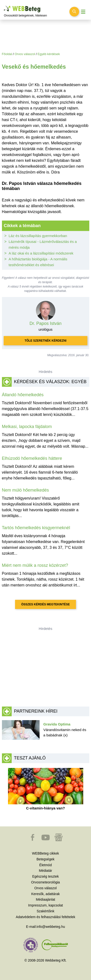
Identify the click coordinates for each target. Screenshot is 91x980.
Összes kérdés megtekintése (45, 604)
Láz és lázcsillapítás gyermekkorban (38, 236)
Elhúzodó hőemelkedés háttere (32, 458)
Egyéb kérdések (49, 54)
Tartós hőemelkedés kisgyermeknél (36, 527)
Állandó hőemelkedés (23, 394)
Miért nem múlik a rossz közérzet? (35, 565)
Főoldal (7, 54)
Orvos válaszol (25, 54)
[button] (33, 840)
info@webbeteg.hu (51, 927)
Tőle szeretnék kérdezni (45, 340)
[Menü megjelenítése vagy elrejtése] (83, 11)
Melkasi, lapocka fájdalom (27, 426)
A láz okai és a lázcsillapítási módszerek (41, 253)
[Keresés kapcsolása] (74, 11)
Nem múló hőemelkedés (25, 490)
